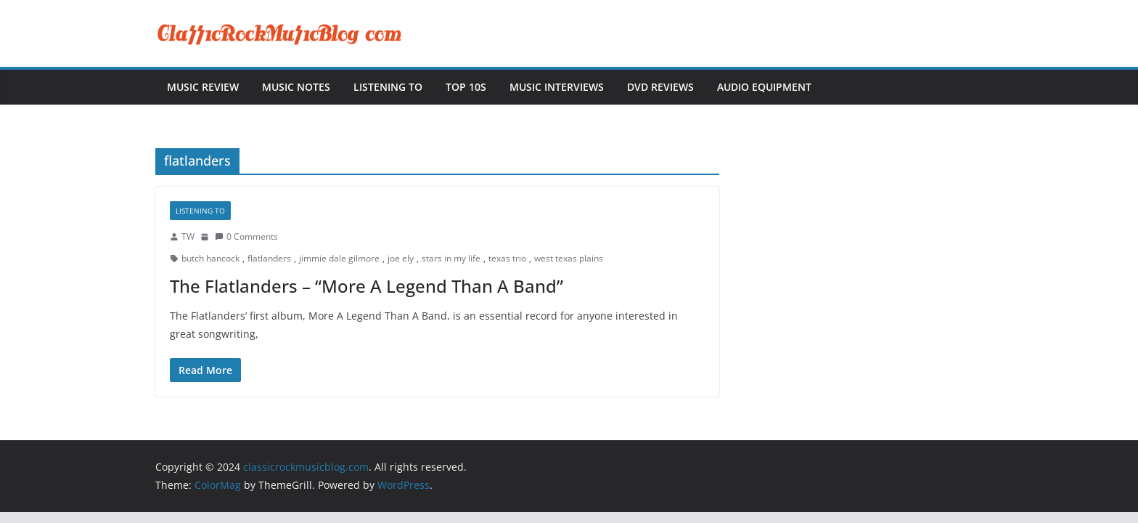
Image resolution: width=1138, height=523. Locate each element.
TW (188, 236)
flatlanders (269, 258)
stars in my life (451, 258)
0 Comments (246, 236)
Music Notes (296, 87)
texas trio (507, 258)
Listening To (387, 87)
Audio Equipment (764, 87)
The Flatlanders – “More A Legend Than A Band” (366, 286)
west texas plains (568, 258)
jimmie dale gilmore (339, 258)
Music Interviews (556, 87)
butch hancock (210, 258)
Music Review (203, 87)
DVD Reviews (660, 87)
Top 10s (466, 87)
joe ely (401, 258)
